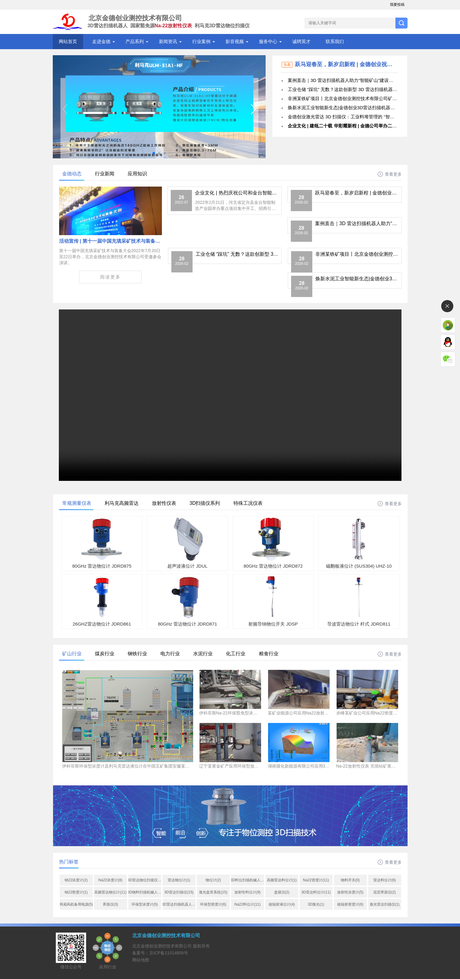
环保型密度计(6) (213, 904)
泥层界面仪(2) (384, 892)
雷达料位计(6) (384, 880)
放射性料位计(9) (247, 892)
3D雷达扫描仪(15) (179, 892)
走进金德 (101, 41)
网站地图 (140, 959)
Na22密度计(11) (316, 880)
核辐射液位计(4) (282, 904)
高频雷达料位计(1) (282, 880)
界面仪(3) (110, 904)
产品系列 (135, 41)
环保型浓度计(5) (145, 904)
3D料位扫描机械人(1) (247, 880)
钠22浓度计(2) (76, 880)
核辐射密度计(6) (350, 904)
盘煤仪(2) (282, 892)
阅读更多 (110, 276)
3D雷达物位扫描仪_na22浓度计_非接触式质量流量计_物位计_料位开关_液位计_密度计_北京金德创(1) (145, 880)
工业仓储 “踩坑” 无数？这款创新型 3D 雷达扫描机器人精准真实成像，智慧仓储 (367, 89)
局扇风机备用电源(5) (76, 904)
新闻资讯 (168, 41)
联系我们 (335, 41)
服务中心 (268, 41)
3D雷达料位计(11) (316, 892)
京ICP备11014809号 (168, 952)
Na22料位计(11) (247, 904)
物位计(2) (213, 880)
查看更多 (393, 174)
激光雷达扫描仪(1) (385, 904)
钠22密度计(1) (76, 892)
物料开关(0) (350, 880)
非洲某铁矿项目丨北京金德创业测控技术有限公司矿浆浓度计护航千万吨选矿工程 (370, 98)
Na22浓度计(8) (110, 880)
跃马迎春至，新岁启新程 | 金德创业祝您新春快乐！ (357, 64)
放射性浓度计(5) (350, 892)
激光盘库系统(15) (213, 892)
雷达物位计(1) (179, 880)
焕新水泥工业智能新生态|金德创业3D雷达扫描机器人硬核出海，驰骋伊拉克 (364, 107)
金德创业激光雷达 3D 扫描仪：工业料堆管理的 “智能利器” (346, 116)
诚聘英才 (301, 41)
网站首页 (68, 41)
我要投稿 (397, 4)
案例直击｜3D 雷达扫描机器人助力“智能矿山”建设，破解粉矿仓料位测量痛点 (365, 80)
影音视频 (235, 41)
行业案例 (201, 41)
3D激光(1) (316, 904)
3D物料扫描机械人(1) (145, 892)
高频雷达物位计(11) (110, 892)
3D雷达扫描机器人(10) (179, 904)
